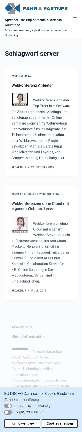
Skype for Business (25, 196)
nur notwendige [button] (22, 423)
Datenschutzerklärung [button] (22, 400)
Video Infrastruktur (28, 342)
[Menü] (75, 19)
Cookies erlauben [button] (60, 423)
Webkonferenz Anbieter (32, 85)
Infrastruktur (22, 333)
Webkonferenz (22, 76)
